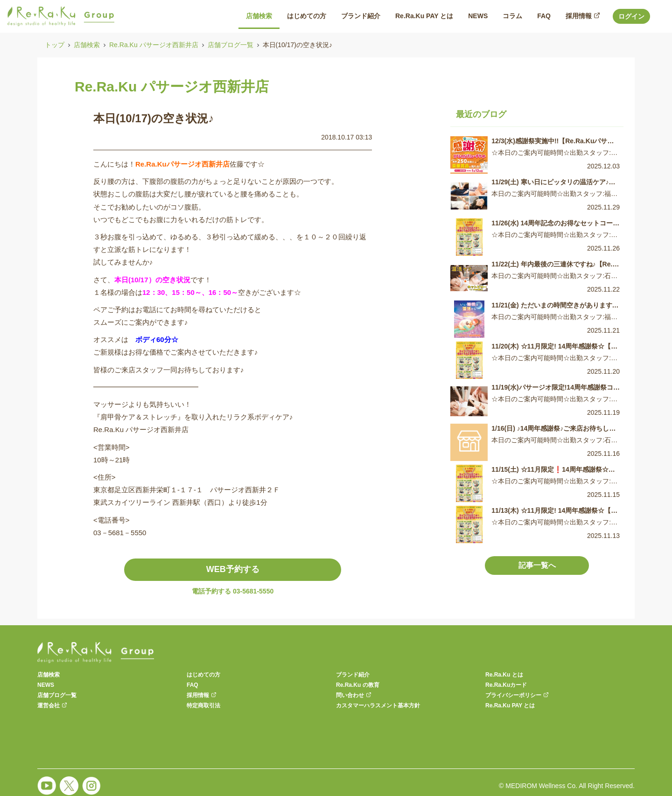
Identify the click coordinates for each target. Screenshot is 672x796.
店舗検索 (87, 45)
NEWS (45, 685)
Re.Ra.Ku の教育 (357, 685)
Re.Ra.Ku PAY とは (510, 705)
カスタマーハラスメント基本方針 (378, 705)
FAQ (192, 685)
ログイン (631, 16)
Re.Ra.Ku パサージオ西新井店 (153, 45)
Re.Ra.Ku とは (504, 674)
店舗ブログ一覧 (230, 45)
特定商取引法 (203, 705)
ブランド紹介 (353, 674)
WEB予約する (232, 569)
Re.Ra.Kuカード (506, 685)
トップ (54, 45)
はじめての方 (203, 674)
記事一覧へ (537, 565)
